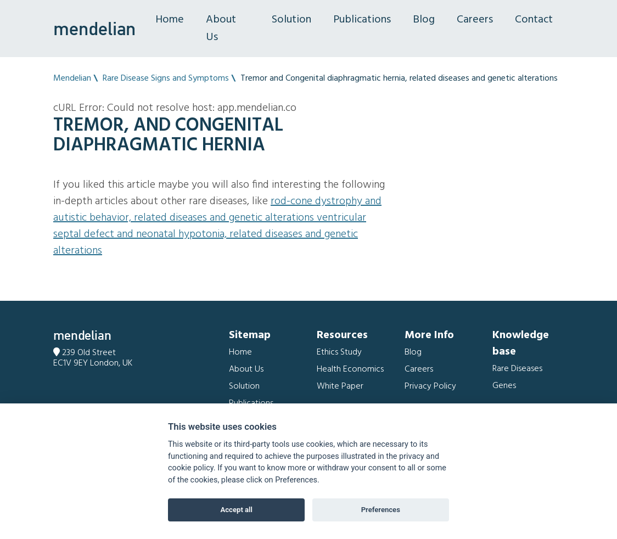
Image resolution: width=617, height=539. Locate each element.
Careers (475, 20)
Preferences (380, 510)
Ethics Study (339, 352)
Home (169, 20)
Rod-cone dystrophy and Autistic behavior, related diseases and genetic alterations (217, 210)
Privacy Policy (430, 386)
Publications (362, 20)
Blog (424, 20)
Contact (534, 20)
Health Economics (350, 369)
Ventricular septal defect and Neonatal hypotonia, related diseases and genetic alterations (209, 234)
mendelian (94, 29)
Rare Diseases (517, 369)
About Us (221, 28)
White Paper (340, 386)
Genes (504, 386)
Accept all (237, 510)
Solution (291, 20)
